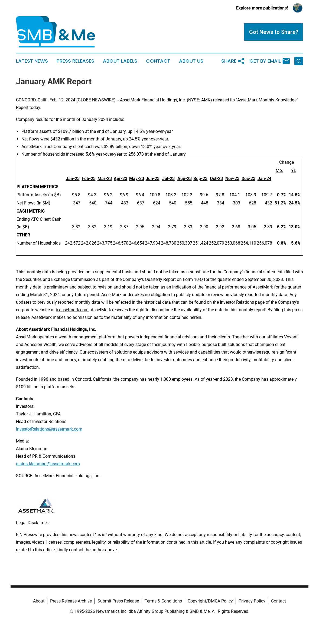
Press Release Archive (71, 601)
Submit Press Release (118, 601)
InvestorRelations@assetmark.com (49, 429)
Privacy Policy (252, 601)
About (38, 601)
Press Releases (75, 61)
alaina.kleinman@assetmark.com (48, 463)
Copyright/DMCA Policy (210, 601)
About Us (191, 61)
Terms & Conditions (163, 601)
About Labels (120, 61)
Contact (158, 61)
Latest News (32, 61)
